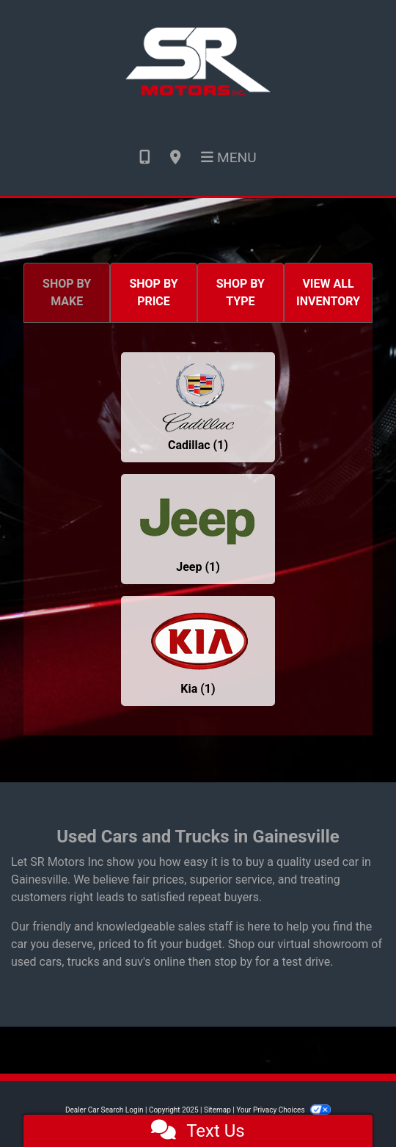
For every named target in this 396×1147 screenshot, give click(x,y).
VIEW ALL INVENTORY (328, 292)
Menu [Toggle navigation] (229, 157)
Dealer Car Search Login (104, 1110)
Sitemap (217, 1110)
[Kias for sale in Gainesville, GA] (198, 651)
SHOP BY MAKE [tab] (67, 292)
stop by (233, 962)
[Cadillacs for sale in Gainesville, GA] (198, 407)
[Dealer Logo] (198, 59)
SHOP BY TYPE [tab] (240, 292)
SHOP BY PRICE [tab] (153, 292)
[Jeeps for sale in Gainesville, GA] (198, 529)
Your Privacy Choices (283, 1110)
